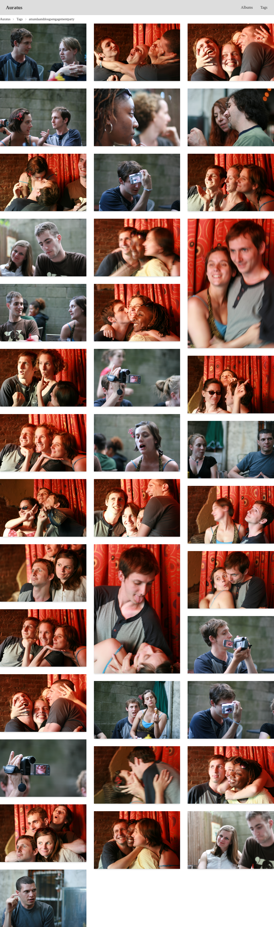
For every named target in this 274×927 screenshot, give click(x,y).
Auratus (14, 7)
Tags (263, 7)
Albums (247, 7)
